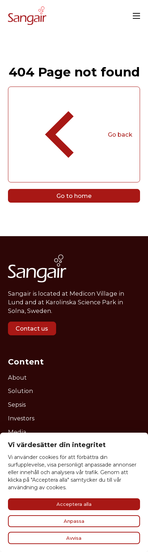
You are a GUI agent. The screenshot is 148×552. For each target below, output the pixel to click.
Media (17, 432)
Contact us (32, 328)
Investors (21, 418)
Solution (20, 390)
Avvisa (73, 538)
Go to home (74, 195)
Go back (74, 134)
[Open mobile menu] (136, 16)
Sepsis (17, 404)
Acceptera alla (74, 504)
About (17, 377)
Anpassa (74, 521)
